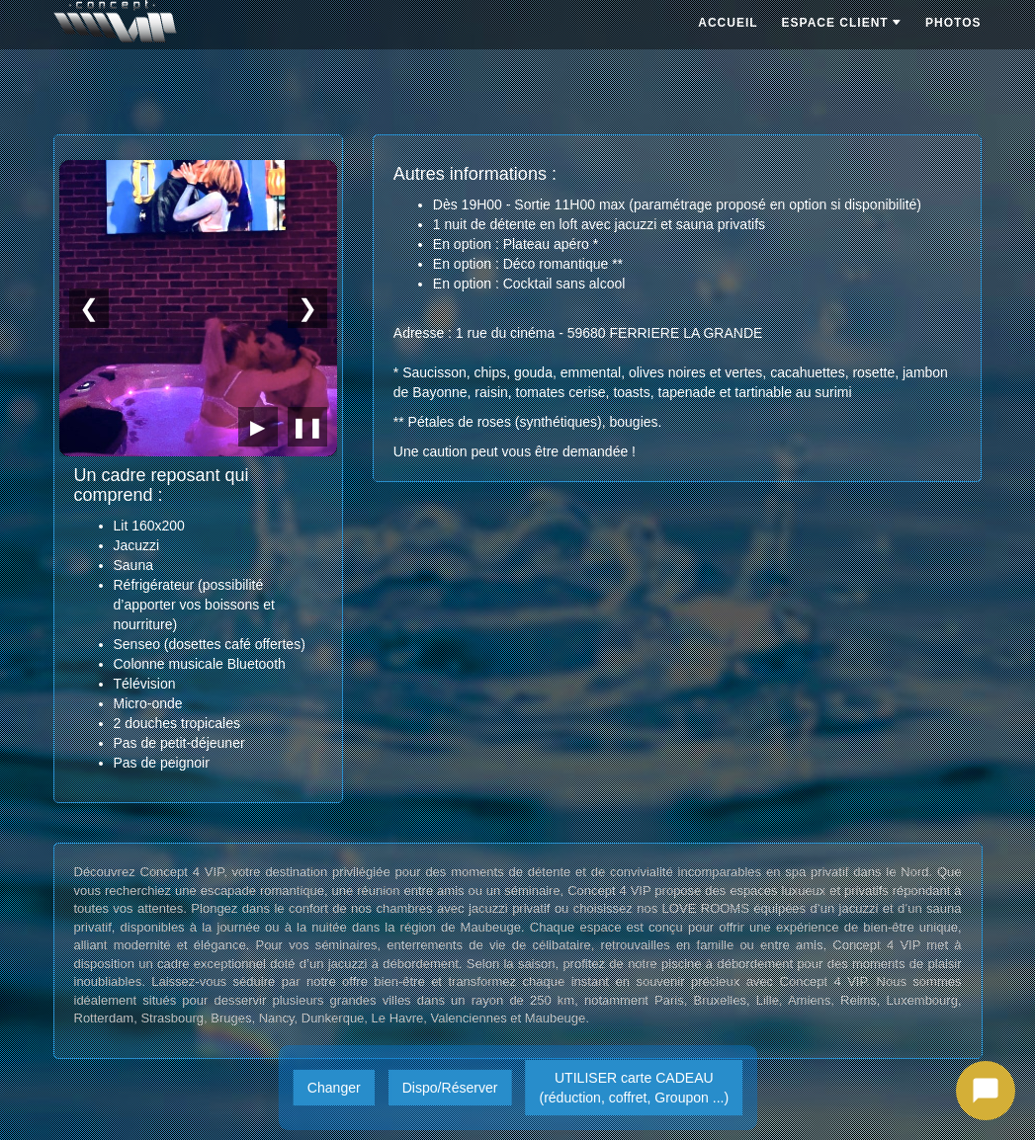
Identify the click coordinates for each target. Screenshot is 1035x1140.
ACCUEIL (727, 23)
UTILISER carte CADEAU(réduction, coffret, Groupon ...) (634, 1087)
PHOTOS (953, 23)
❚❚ (307, 427)
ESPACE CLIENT (842, 23)
